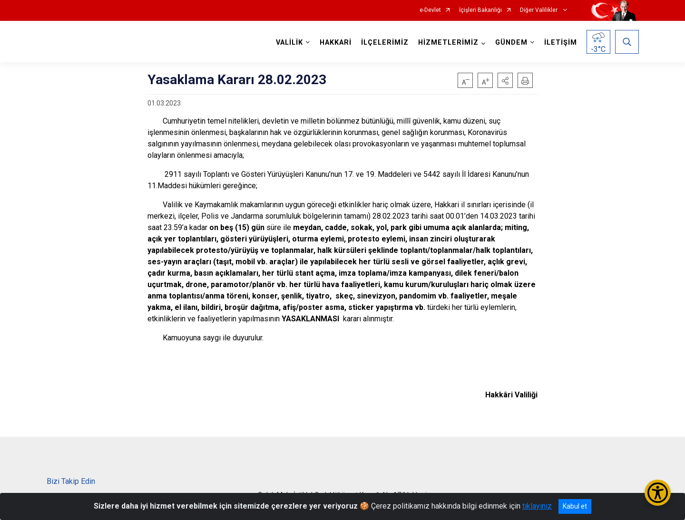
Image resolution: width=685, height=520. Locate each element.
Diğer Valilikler (539, 10)
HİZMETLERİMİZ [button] (448, 43)
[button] (505, 80)
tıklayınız (537, 505)
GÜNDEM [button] (511, 43)
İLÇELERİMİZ (385, 43)
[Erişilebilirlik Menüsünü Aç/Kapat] (658, 493)
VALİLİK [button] (289, 43)
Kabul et (575, 506)
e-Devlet (430, 10)
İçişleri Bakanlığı (480, 10)
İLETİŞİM (560, 43)
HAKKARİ (336, 43)
